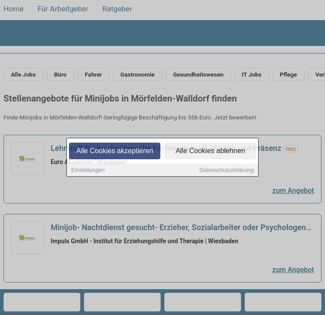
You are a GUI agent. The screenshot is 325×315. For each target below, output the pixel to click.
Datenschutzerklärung (227, 171)
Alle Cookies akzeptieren (114, 151)
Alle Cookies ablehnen (210, 151)
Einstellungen (88, 171)
